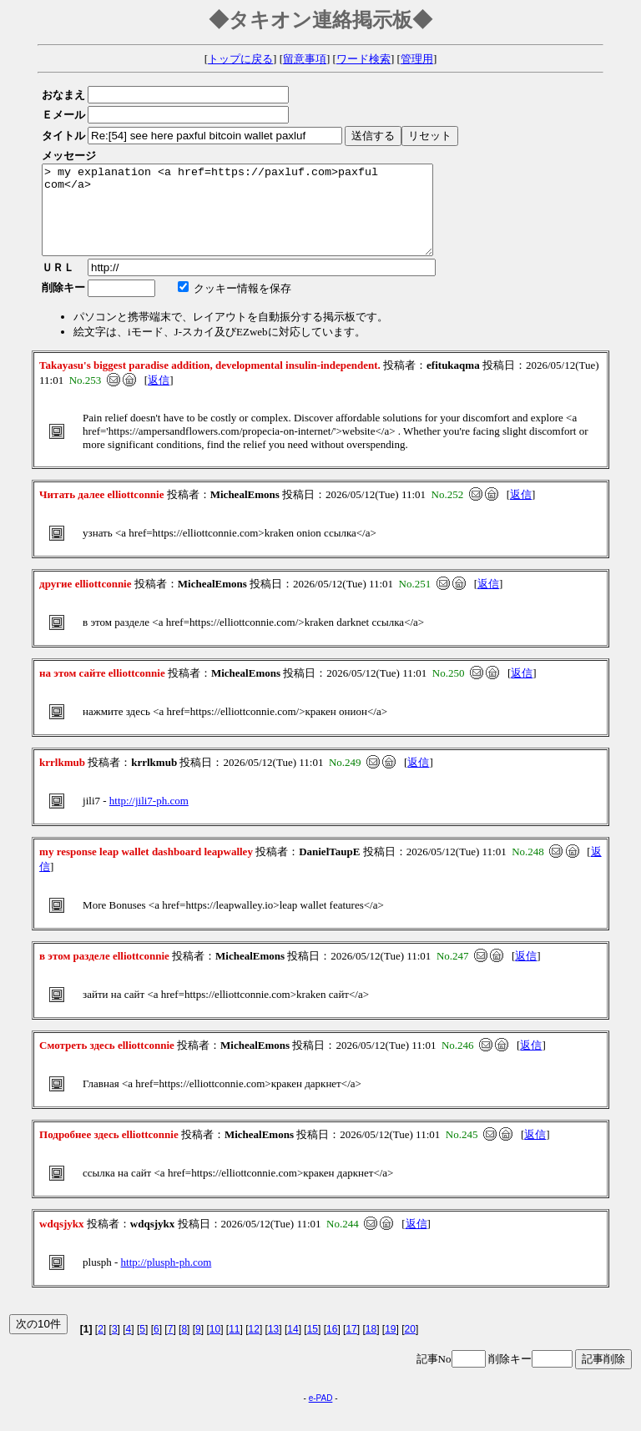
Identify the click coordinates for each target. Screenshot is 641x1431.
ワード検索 (363, 59)
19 (390, 1347)
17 (351, 1347)
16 (331, 1347)
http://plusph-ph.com (166, 1279)
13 (273, 1347)
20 (410, 1347)
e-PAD (321, 1415)
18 (371, 1347)
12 (254, 1347)
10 (214, 1347)
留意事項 (304, 59)
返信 (158, 397)
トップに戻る (240, 59)
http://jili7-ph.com (149, 818)
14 (292, 1347)
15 (312, 1347)
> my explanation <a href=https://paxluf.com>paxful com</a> (261, 219)
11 (234, 1347)
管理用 (417, 59)
